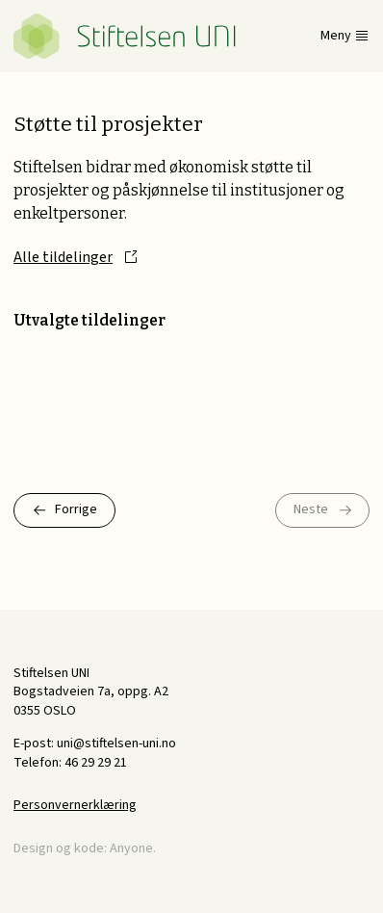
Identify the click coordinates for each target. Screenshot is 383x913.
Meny (335, 35)
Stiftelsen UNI (124, 36)
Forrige (76, 509)
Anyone (131, 848)
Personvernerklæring (75, 805)
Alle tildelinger (63, 257)
